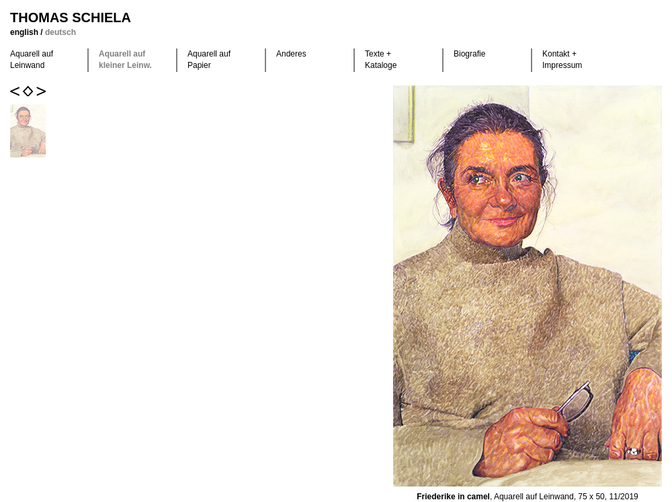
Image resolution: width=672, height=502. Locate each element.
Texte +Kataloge (380, 59)
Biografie (469, 54)
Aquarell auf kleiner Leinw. (125, 59)
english (25, 32)
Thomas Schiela (70, 17)
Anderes (291, 54)
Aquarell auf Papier (208, 59)
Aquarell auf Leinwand (31, 59)
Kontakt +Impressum (562, 59)
